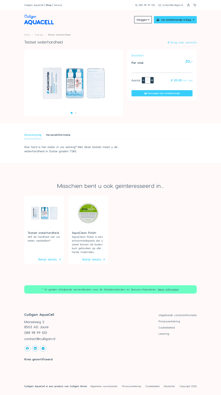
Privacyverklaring (169, 321)
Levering (164, 333)
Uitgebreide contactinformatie (178, 315)
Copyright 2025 (188, 386)
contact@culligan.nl (170, 5)
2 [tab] (75, 112)
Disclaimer (169, 386)
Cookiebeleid (167, 327)
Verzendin (58, 134)
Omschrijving (32, 134)
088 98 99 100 (145, 5)
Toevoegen (162, 93)
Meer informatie (168, 289)
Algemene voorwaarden (103, 386)
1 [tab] (71, 112)
